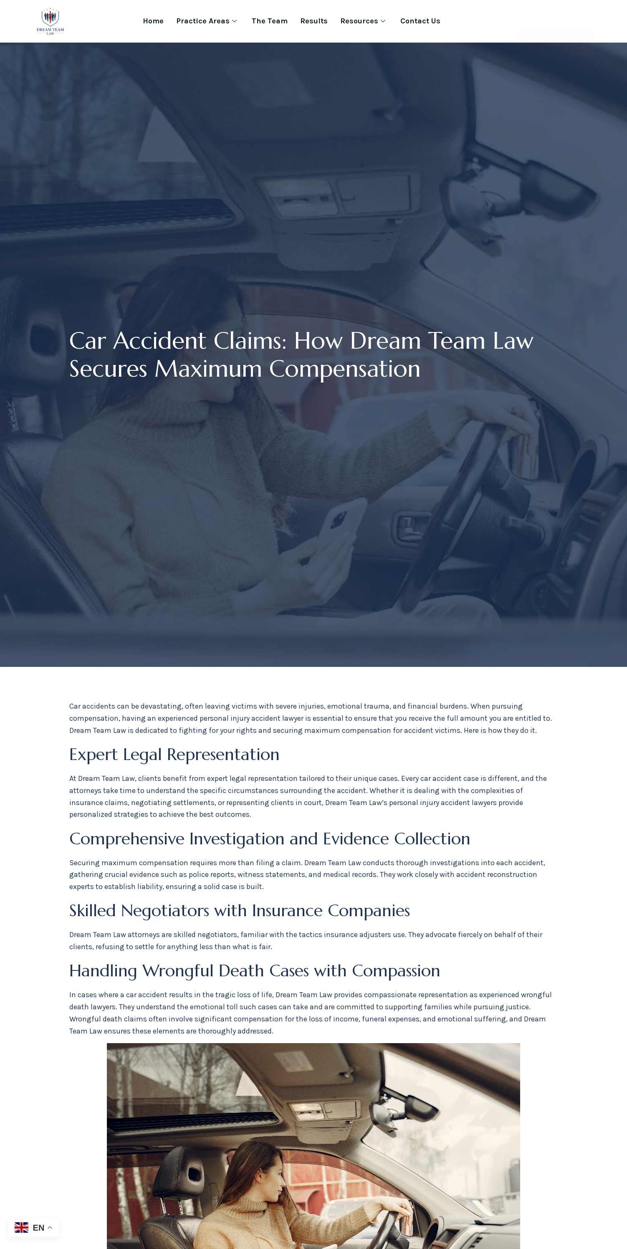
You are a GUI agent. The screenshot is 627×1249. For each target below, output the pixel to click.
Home (153, 20)
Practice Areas (206, 20)
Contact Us (420, 20)
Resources (362, 20)
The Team (270, 20)
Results (314, 20)
